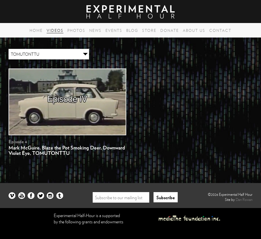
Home (36, 30)
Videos (55, 30)
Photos (76, 30)
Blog (132, 30)
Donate (169, 30)
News (95, 30)
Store (149, 30)
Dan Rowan (244, 199)
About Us (194, 30)
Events (113, 30)
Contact (220, 30)
